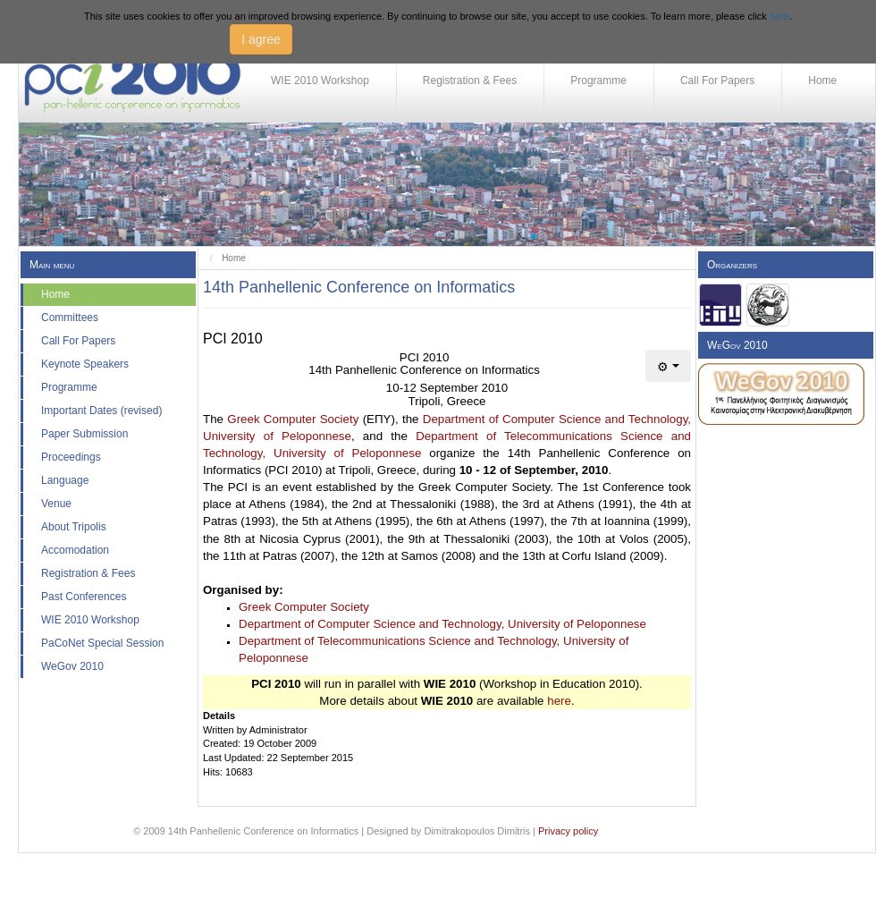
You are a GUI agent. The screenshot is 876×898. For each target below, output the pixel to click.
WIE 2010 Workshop (320, 80)
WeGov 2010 (72, 666)
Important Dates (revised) (101, 410)
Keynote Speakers (85, 364)
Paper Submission (84, 434)
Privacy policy (568, 831)
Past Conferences (83, 596)
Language (64, 480)
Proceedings (71, 457)
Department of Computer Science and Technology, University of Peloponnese (442, 624)
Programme (598, 80)
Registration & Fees (470, 80)
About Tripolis (73, 527)
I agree (261, 39)
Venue (56, 503)
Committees (69, 317)
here (779, 16)
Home (822, 80)
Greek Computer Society (292, 419)
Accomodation (75, 550)
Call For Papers (717, 80)
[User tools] (668, 366)
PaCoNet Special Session (102, 643)
